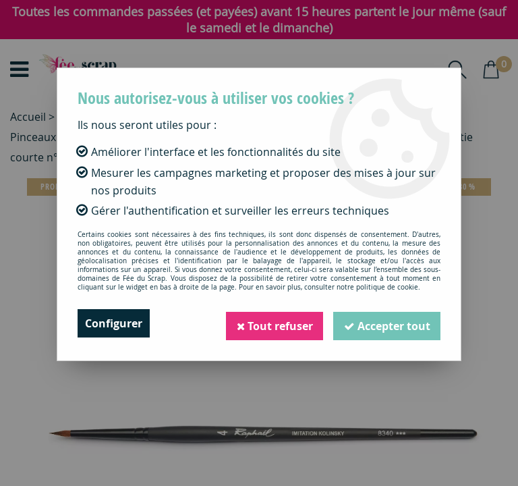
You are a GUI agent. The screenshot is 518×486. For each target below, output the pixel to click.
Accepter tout (386, 323)
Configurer (113, 323)
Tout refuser (273, 323)
